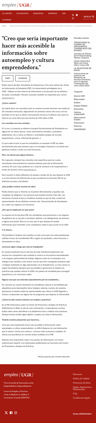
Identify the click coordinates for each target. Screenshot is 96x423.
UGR (64, 13)
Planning (6, 20)
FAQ (75, 393)
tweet (7, 78)
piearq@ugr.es (8, 98)
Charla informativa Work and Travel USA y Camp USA (82, 63)
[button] (73, 15)
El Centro (7, 13)
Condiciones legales (81, 397)
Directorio (77, 374)
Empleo (77, 102)
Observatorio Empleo (79, 118)
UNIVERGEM (80, 129)
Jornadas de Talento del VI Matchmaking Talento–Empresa (82, 55)
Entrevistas (79, 109)
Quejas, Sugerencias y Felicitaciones (82, 388)
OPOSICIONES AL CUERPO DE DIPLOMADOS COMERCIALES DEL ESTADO (83, 46)
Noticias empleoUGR (79, 113)
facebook (22, 78)
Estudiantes (22, 13)
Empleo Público (80, 105)
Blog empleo (79, 99)
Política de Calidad (81, 378)
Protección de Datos (81, 382)
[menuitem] (7, 13)
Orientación (79, 122)
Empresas (52, 13)
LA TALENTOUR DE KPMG (82, 69)
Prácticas (78, 126)
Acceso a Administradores (82, 414)
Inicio (4, 26)
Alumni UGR (79, 96)
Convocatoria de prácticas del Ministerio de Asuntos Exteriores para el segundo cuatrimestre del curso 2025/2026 (82, 79)
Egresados (38, 13)
